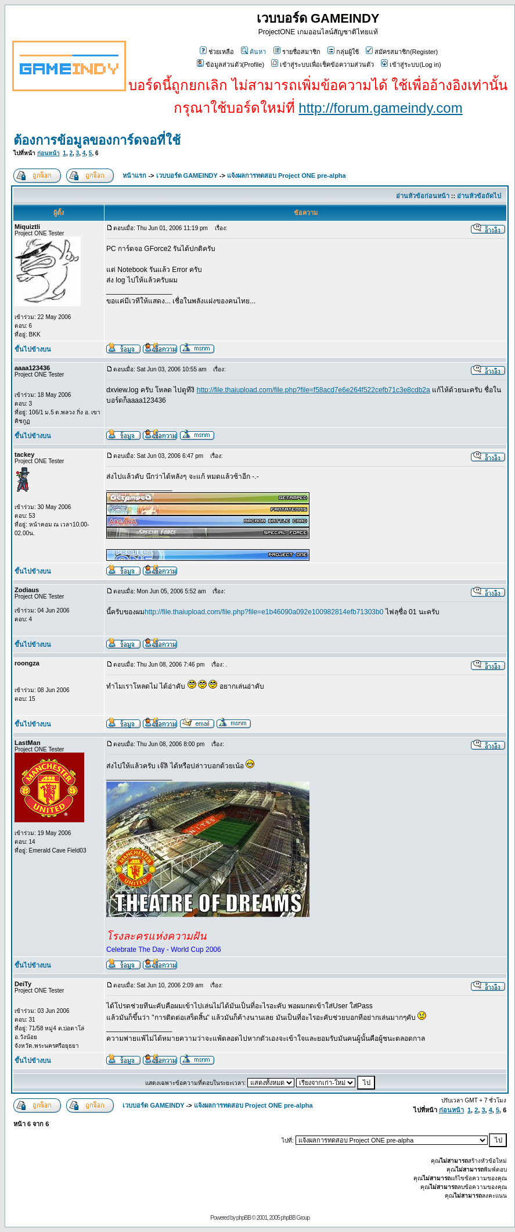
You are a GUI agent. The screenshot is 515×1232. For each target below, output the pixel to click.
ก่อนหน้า (48, 153)
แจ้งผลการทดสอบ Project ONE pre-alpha (286, 175)
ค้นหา (253, 51)
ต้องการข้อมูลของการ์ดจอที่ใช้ (97, 140)
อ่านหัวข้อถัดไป (479, 195)
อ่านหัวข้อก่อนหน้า (422, 195)
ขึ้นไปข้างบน (33, 349)
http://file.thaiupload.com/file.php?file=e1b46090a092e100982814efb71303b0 (264, 612)
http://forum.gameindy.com (380, 108)
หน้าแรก (134, 175)
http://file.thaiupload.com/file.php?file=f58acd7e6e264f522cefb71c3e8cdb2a (313, 390)
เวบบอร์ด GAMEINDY (187, 175)
